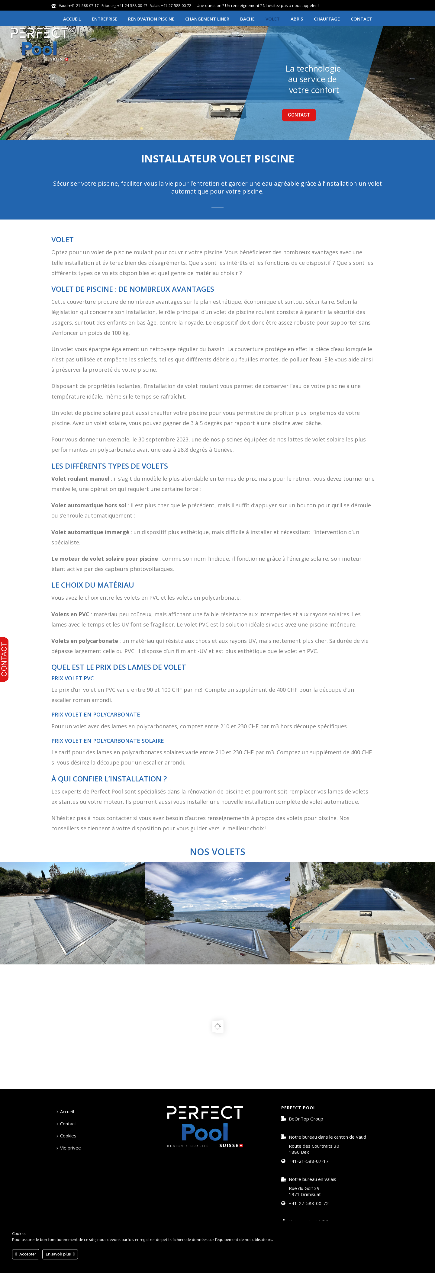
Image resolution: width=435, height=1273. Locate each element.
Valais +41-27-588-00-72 (170, 5)
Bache (247, 19)
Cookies (66, 1136)
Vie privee (68, 1148)
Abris (297, 19)
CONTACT (299, 115)
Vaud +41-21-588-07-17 (79, 5)
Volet (273, 19)
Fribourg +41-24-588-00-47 (124, 5)
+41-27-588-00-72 (309, 1203)
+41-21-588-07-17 (309, 1161)
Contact (361, 19)
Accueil (72, 19)
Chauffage (327, 19)
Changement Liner (207, 19)
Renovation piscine (151, 19)
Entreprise (104, 19)
